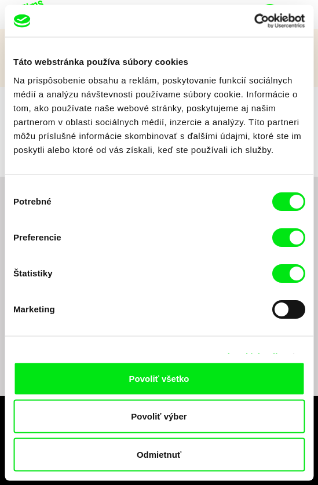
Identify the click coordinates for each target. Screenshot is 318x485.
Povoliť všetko (159, 378)
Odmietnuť (159, 454)
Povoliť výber (159, 416)
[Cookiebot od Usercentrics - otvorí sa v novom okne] (254, 20)
